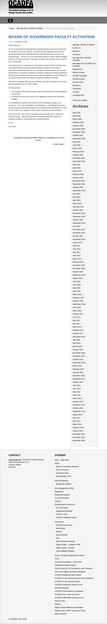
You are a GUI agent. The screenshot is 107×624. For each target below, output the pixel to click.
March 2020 (77, 294)
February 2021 (78, 262)
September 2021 (79, 239)
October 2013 (78, 408)
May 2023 (76, 197)
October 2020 (78, 272)
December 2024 (79, 158)
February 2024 (78, 174)
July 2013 (76, 418)
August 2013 (77, 415)
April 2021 (76, 255)
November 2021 (79, 233)
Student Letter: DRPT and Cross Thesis (70, 611)
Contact (58, 501)
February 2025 (78, 152)
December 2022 (79, 213)
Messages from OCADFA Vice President (84, 64)
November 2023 (79, 184)
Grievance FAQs (62, 473)
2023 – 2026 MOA (62, 460)
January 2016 (78, 350)
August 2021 (77, 243)
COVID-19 (77, 48)
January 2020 (78, 301)
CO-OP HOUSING (62, 498)
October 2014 (78, 382)
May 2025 (76, 142)
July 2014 (76, 385)
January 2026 (78, 126)
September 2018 (79, 304)
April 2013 (76, 421)
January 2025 (78, 155)
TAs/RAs (76, 92)
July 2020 (76, 281)
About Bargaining (61, 481)
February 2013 (78, 428)
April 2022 (76, 226)
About (57, 463)
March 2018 (77, 311)
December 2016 (79, 337)
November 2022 (79, 217)
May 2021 (76, 252)
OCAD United (59, 144)
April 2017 (76, 324)
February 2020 (78, 298)
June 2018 (77, 307)
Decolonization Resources (65, 504)
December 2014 (79, 376)
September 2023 (79, 191)
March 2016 (77, 346)
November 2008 (79, 441)
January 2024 (78, 178)
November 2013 (79, 405)
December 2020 (79, 265)
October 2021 (78, 236)
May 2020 (76, 288)
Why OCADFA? (61, 614)
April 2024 (76, 168)
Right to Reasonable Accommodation (69, 607)
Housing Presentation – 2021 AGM (68, 562)
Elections (76, 51)
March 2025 (77, 148)
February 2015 (78, 369)
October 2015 (78, 359)
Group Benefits (62, 535)
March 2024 (77, 171)
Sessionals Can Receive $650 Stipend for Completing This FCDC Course (38, 139)
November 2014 (79, 379)
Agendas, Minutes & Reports (84, 45)
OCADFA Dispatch (80, 76)
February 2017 (78, 330)
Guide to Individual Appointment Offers (69, 555)
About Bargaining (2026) (64, 488)
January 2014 (78, 402)
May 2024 (76, 165)
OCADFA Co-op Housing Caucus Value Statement (74, 578)
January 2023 (78, 210)
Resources (77, 85)
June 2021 (77, 249)
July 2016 (76, 340)
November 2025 (79, 132)
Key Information (62, 508)
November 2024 (79, 161)
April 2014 (76, 395)
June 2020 (77, 285)
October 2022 (78, 220)
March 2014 (77, 398)
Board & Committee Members (67, 467)
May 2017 (76, 320)
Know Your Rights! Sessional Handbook (70, 572)
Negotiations (77, 69)
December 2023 (79, 181)
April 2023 (76, 200)
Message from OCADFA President (30, 28)
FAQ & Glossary (62, 470)
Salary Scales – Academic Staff (68, 545)
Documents (59, 522)
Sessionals (77, 89)
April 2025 (76, 145)
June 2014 (77, 389)
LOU (58, 538)
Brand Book (60, 528)
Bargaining (59, 492)
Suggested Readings (64, 511)
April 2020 (76, 291)
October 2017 (78, 314)
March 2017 (77, 327)
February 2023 (78, 207)
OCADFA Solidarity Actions (66, 517)
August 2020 (77, 278)
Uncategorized (78, 95)
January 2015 (78, 372)
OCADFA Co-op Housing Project (67, 581)
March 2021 (77, 259)
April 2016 (76, 343)
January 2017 (78, 333)
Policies (58, 604)
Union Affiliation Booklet (65, 551)
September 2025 (79, 139)
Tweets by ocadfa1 (80, 100)
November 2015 (79, 356)
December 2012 (79, 434)
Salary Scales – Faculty (65, 548)
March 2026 (77, 119)
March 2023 (77, 204)
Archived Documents (64, 525)
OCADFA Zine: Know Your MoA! (67, 594)
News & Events (78, 72)
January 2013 (78, 431)
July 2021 (76, 246)
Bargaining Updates (63, 484)
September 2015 (79, 363)
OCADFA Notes (79, 79)
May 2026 (76, 113)
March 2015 (77, 366)
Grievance (77, 54)
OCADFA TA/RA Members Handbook (69, 591)
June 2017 (77, 317)
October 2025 (78, 135)
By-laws (59, 532)
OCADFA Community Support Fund (68, 585)
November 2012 (79, 437)
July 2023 (76, 194)
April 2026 (76, 116)
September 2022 (79, 223)
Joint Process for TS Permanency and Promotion (73, 568)
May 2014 (76, 392)
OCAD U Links (61, 514)
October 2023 (78, 187)
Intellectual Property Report (65, 565)
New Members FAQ (63, 476)
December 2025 (79, 129)
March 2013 (77, 424)
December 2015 (79, 353)
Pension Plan (60, 601)
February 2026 (78, 122)
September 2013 (79, 411)
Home (11, 28)
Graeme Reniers (15, 460)
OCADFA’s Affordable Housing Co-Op (69, 598)
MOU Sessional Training (65, 541)
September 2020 (79, 275)
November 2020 (79, 268)
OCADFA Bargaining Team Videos (68, 575)
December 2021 (79, 230)
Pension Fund (78, 82)
